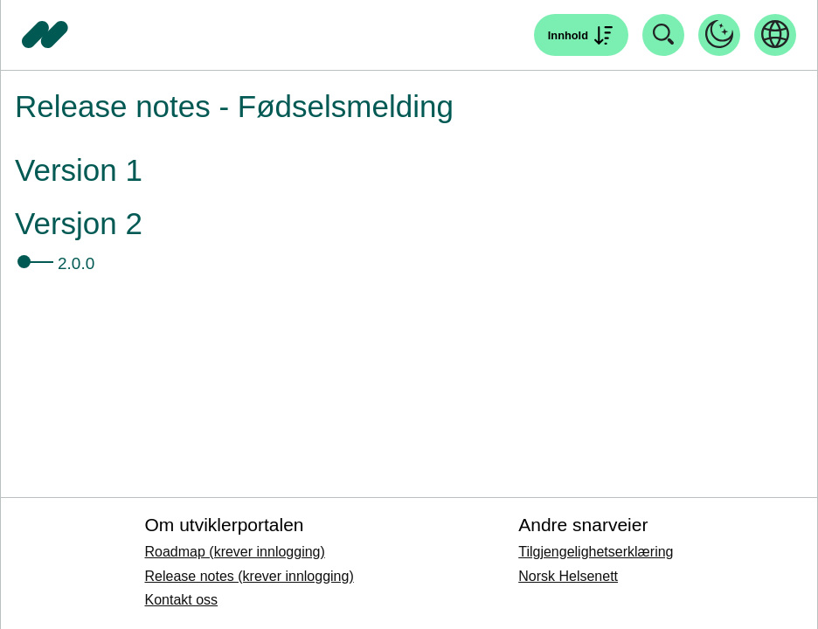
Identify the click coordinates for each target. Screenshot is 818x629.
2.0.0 (76, 263)
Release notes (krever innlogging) (248, 576)
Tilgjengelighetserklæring (595, 551)
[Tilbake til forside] (45, 35)
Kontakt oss (181, 599)
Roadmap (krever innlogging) (234, 551)
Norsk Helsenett (568, 576)
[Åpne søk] (581, 35)
